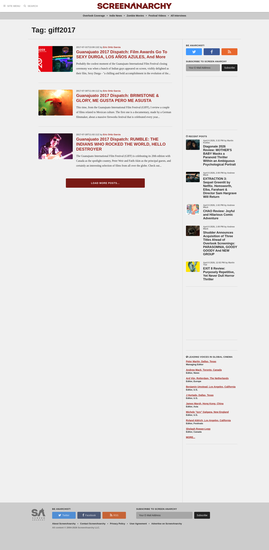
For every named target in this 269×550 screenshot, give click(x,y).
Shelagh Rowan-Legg (198, 428)
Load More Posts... (105, 183)
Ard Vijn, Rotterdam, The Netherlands (207, 378)
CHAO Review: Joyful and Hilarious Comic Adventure (219, 214)
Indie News (115, 15)
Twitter (63, 515)
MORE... (190, 437)
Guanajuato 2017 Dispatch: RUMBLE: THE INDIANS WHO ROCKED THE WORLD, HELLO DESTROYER (121, 144)
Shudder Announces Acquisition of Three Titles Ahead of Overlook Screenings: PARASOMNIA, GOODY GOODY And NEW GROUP (220, 243)
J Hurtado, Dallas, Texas (200, 395)
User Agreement (138, 523)
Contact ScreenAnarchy (92, 523)
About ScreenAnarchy (64, 523)
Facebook (89, 515)
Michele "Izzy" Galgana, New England (207, 412)
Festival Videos (157, 15)
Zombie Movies (135, 15)
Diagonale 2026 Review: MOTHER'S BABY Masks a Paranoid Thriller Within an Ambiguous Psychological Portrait (219, 155)
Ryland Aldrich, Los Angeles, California (208, 420)
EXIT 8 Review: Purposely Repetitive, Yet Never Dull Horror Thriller (219, 274)
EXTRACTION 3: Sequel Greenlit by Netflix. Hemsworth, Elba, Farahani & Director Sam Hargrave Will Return (220, 188)
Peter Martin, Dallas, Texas (201, 361)
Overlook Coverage (94, 15)
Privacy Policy (117, 523)
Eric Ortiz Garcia (112, 47)
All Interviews (178, 15)
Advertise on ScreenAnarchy (166, 523)
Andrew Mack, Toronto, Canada (204, 369)
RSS (114, 515)
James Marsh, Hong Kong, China (205, 403)
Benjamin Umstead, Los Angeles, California (211, 386)
